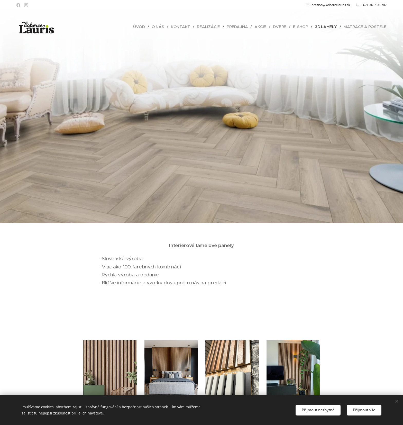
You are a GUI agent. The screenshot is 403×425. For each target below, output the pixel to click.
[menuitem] (167, 27)
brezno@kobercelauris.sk (331, 5)
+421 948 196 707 (374, 5)
